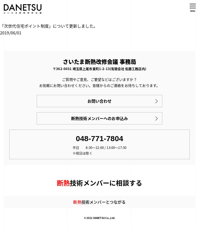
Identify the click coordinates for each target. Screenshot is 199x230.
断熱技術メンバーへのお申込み (99, 118)
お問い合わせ (99, 101)
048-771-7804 (99, 138)
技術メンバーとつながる (99, 202)
